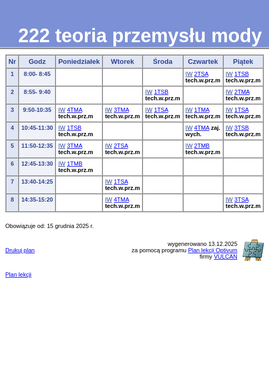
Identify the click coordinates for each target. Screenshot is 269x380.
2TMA (241, 92)
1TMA (201, 110)
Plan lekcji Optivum (212, 250)
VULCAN (225, 256)
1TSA (161, 110)
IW (189, 74)
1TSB (241, 74)
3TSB (241, 128)
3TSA (241, 199)
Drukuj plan (20, 250)
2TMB (201, 145)
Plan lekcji (18, 274)
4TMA (74, 110)
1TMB (74, 163)
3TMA (121, 110)
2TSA (201, 74)
